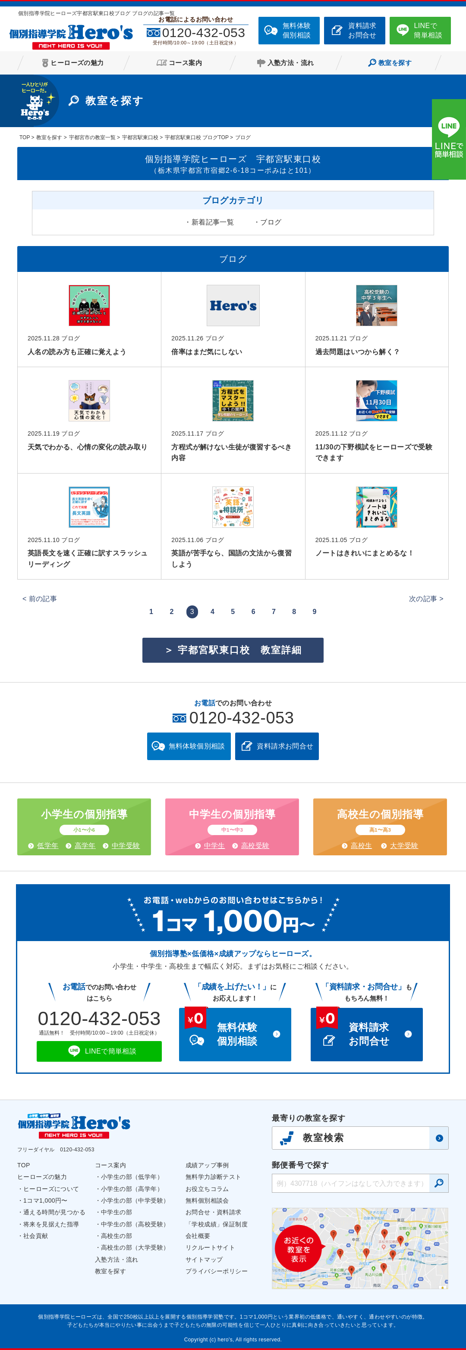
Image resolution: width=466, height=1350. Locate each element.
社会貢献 (35, 1235)
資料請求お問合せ (362, 30)
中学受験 (126, 845)
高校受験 (255, 845)
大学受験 (404, 845)
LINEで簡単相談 (428, 30)
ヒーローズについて (51, 1188)
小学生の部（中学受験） (135, 1200)
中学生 (214, 845)
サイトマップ (204, 1259)
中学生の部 (116, 1212)
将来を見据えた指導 (51, 1224)
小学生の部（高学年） (132, 1188)
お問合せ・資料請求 (214, 1212)
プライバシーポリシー (217, 1271)
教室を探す (110, 1271)
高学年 (85, 845)
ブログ (270, 222)
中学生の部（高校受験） (135, 1224)
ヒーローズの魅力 (42, 1176)
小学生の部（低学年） (132, 1176)
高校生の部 (116, 1235)
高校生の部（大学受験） (135, 1247)
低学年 (47, 845)
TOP (23, 1165)
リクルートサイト (210, 1247)
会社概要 (198, 1235)
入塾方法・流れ (117, 1259)
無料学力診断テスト (214, 1176)
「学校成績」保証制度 (217, 1224)
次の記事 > (426, 598)
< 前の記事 (39, 598)
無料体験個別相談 (297, 30)
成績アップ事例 (207, 1165)
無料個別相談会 (207, 1200)
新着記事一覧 (213, 222)
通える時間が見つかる (54, 1212)
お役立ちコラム (207, 1188)
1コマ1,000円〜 (45, 1200)
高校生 (361, 845)
